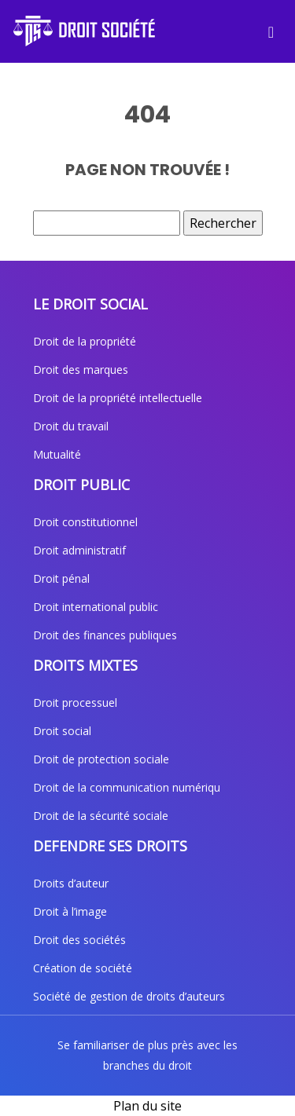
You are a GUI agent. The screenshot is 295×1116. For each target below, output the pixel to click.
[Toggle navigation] (271, 31)
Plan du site (147, 1105)
